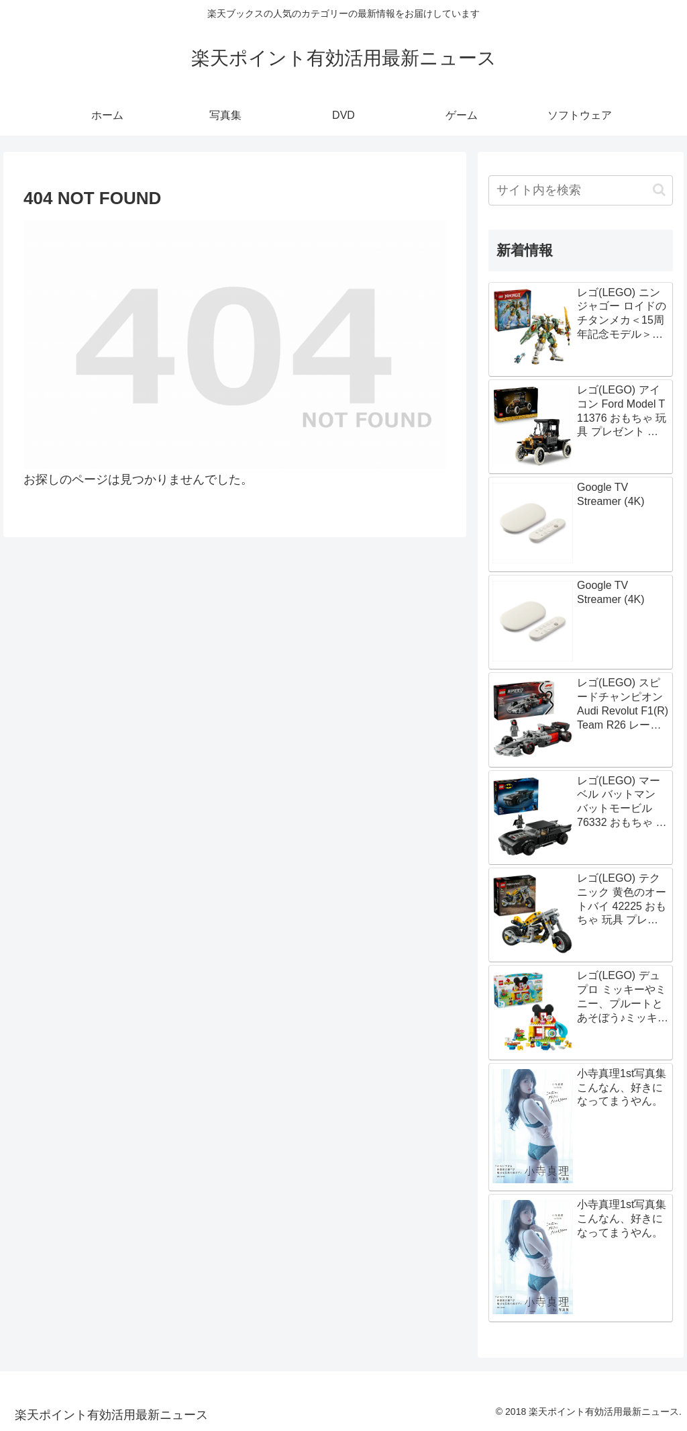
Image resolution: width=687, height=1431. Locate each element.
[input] (580, 190)
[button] (659, 189)
